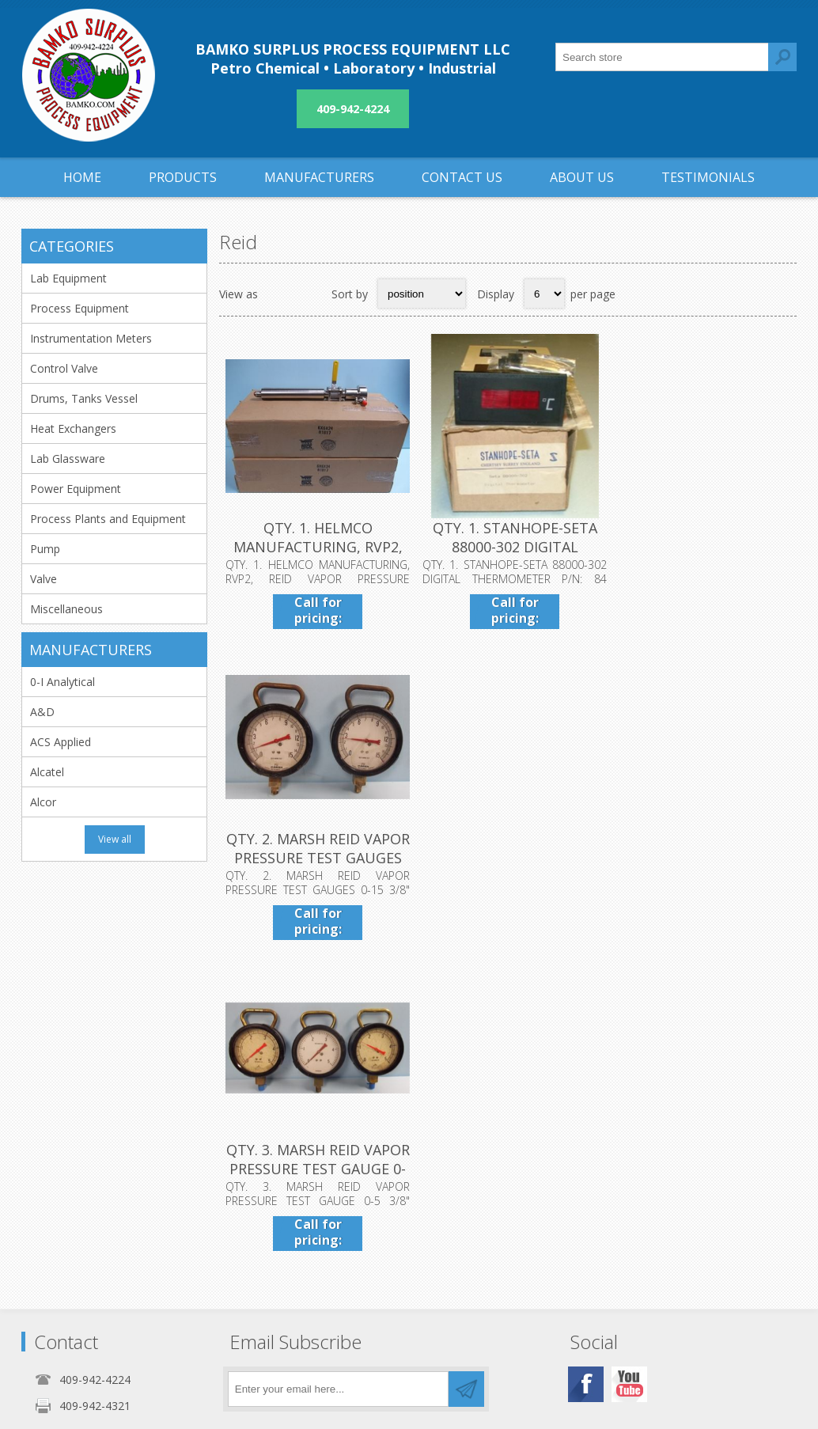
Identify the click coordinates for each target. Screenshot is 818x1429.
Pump (45, 548)
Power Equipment (75, 488)
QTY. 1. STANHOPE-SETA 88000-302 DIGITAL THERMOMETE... (508, 543)
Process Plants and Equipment (108, 518)
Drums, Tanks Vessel (84, 398)
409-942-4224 (352, 108)
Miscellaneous (66, 608)
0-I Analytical (62, 681)
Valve (43, 578)
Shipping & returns (338, 1213)
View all (114, 839)
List (309, 293)
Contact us (575, 1213)
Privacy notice (326, 1239)
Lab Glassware (67, 458)
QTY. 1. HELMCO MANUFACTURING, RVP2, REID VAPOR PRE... (315, 543)
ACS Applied (60, 741)
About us (314, 1265)
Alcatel (47, 771)
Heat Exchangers (73, 428)
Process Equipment (79, 308)
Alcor (43, 801)
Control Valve (64, 368)
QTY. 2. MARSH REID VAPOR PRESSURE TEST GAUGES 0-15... (700, 543)
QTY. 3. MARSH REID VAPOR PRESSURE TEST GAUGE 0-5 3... (315, 850)
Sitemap (568, 1239)
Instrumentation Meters (91, 338)
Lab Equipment (68, 278)
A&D (42, 711)
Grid (278, 293)
